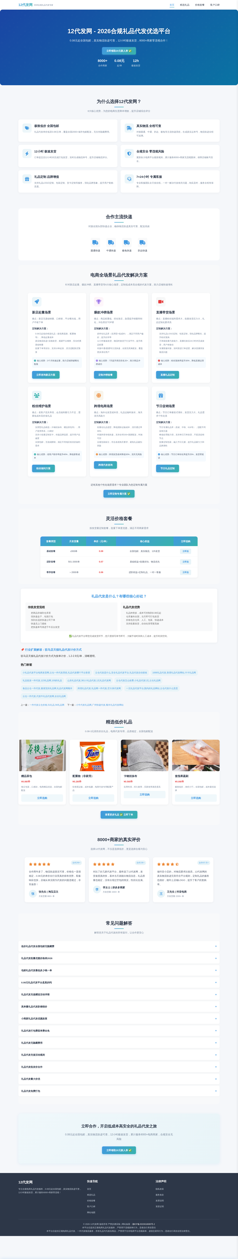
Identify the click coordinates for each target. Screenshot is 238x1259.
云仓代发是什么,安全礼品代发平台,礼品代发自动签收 (121, 678)
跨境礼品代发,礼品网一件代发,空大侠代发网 (99, 693)
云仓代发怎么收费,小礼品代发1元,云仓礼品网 (138, 686)
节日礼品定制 (169, 472)
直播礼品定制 (169, 377)
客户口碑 (215, 4)
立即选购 (42, 803)
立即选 (186, 556)
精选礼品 (184, 4)
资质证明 (160, 1214)
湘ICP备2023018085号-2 (143, 1231)
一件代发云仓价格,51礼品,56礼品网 (47, 710)
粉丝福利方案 (45, 472)
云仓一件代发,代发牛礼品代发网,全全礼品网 (44, 701)
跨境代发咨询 (107, 472)
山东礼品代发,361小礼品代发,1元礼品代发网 (89, 686)
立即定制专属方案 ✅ (119, 499)
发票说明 (160, 1208)
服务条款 (160, 1202)
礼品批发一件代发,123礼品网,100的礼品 (42, 686)
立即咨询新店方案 (48, 377)
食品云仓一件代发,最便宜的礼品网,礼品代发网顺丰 (47, 693)
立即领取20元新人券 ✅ (119, 50)
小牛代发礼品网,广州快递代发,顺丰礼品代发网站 (100, 710)
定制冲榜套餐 (107, 377)
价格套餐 (200, 4)
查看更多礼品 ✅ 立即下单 (119, 820)
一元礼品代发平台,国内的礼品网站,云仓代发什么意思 (152, 693)
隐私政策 (160, 1196)
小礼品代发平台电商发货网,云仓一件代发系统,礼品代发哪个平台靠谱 (56, 678)
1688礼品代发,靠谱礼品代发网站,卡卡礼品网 (174, 678)
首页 (172, 4)
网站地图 (91, 1220)
